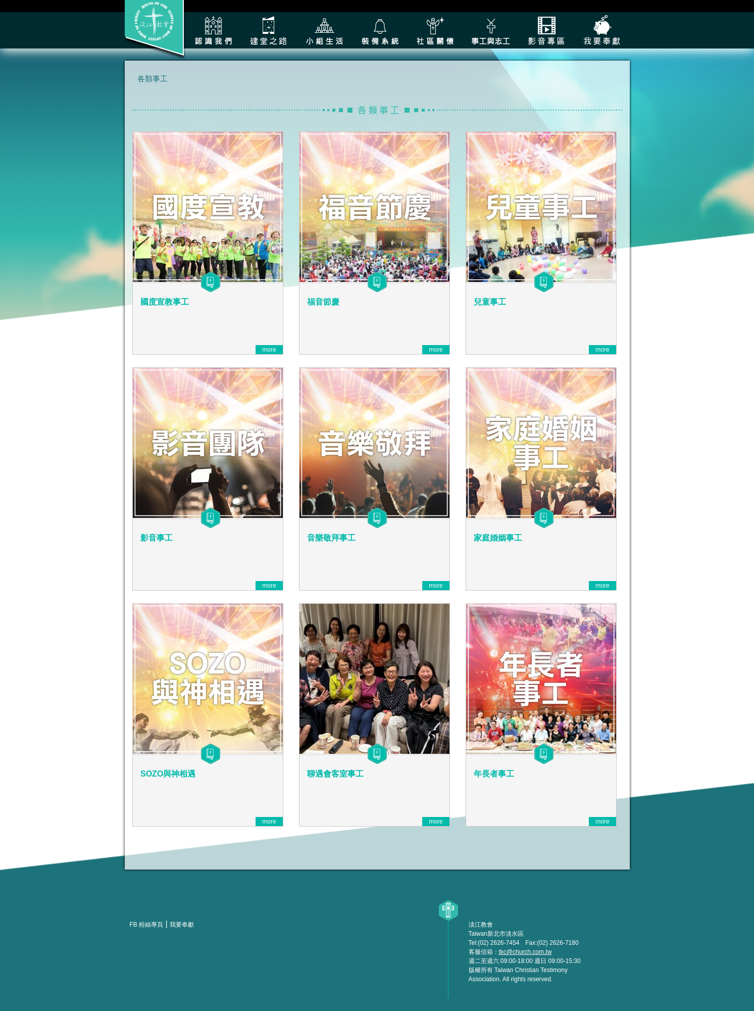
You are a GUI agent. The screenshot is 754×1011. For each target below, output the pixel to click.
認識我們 (213, 30)
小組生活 (324, 30)
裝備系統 (380, 30)
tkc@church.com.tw (525, 951)
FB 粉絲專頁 (147, 924)
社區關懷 (435, 30)
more (269, 349)
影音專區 (546, 30)
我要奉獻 (602, 30)
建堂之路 (268, 30)
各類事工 (491, 30)
